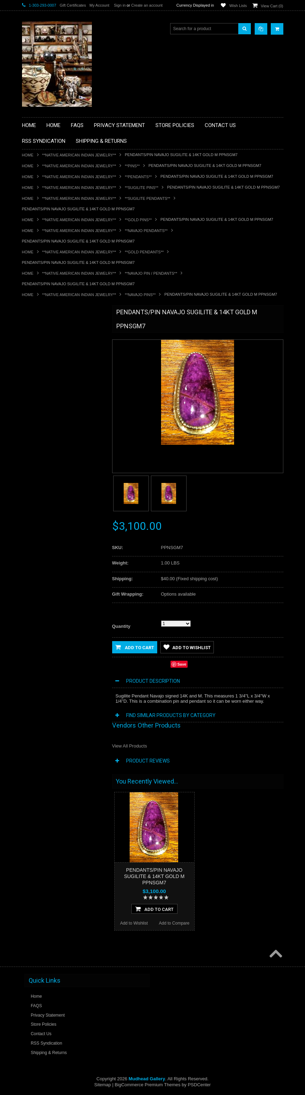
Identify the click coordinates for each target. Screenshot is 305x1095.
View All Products (129, 746)
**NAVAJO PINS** (140, 295)
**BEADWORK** (41, 369)
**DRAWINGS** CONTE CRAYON (58, 399)
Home (28, 155)
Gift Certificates (73, 5)
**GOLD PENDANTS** (144, 252)
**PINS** (132, 166)
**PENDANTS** (138, 177)
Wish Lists (238, 5)
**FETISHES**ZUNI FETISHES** (57, 411)
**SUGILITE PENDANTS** (147, 198)
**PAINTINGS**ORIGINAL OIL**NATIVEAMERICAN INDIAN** (59, 473)
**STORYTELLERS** (46, 541)
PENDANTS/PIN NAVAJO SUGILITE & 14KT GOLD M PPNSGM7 (154, 876)
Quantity (121, 626)
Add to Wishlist (187, 647)
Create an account (146, 5)
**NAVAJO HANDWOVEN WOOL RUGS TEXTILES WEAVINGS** (64, 491)
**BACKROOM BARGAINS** (53, 328)
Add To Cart (154, 908)
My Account (99, 5)
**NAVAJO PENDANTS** (146, 231)
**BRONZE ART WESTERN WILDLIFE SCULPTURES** (62, 384)
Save (182, 664)
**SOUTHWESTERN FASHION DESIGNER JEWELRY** (55, 509)
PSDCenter (199, 1084)
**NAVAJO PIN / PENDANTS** (151, 273)
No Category (38, 553)
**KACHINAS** (40, 423)
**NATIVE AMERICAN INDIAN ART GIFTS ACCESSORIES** (59, 438)
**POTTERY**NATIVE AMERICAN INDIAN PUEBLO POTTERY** (58, 526)
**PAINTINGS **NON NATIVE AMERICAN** (53, 355)
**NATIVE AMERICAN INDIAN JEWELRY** (79, 155)
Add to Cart (134, 647)
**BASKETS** (39, 340)
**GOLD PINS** (138, 220)
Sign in (120, 5)
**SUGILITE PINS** (141, 187)
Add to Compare (174, 923)
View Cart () (272, 6)
